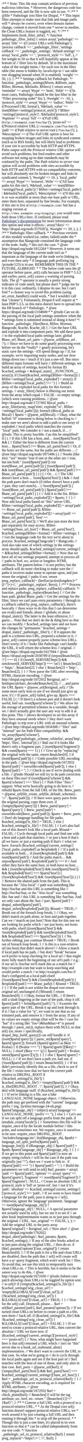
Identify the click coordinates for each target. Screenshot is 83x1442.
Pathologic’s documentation (21, 221)
